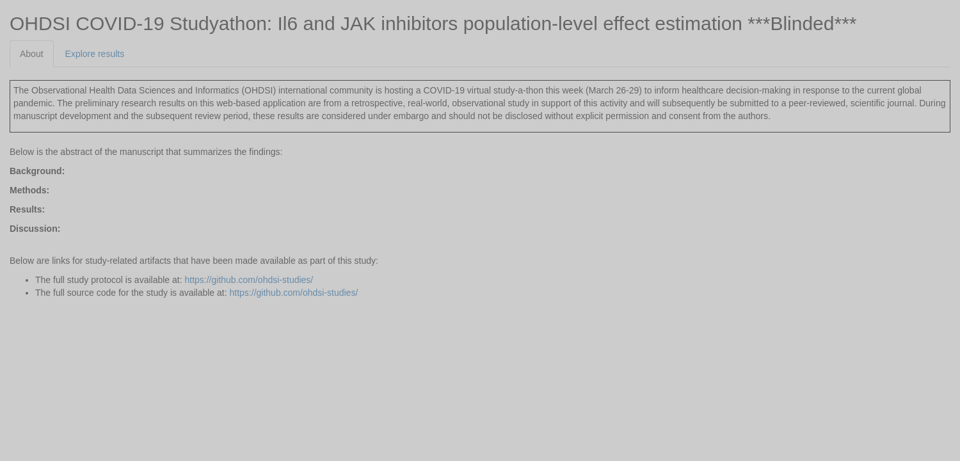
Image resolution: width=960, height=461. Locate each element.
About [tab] (32, 54)
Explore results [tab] (95, 54)
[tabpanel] (480, 183)
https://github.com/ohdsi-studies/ (248, 280)
